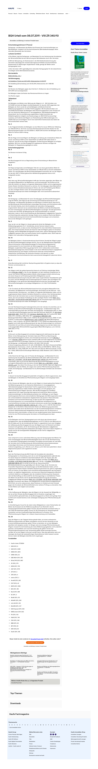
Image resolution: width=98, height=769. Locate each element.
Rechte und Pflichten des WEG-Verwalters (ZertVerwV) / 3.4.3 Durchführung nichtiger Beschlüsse (47, 673)
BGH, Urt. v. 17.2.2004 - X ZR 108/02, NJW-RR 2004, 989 (33, 460)
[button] (19, 8)
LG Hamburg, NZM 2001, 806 (42, 316)
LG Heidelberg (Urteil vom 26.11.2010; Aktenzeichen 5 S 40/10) (27, 81)
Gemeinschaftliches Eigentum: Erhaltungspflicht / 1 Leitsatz (44, 656)
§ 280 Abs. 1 (56, 338)
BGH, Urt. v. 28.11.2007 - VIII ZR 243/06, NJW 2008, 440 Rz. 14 (34, 298)
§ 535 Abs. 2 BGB (17, 272)
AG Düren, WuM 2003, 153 (38, 314)
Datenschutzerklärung (77, 155)
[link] (10, 13)
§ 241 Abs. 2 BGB (17, 339)
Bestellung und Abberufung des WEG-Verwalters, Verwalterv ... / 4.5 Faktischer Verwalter (22, 661)
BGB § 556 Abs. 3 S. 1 (14, 76)
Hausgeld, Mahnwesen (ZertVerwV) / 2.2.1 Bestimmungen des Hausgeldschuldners (47, 661)
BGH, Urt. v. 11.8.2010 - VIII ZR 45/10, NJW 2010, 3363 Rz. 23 (34, 404)
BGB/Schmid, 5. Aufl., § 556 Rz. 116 (35, 319)
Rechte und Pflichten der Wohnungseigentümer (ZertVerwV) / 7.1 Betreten (48, 667)
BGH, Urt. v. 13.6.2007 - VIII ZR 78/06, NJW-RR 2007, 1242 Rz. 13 (28, 359)
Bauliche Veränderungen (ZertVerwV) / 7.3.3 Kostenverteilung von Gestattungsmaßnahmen (21, 656)
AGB (88, 151)
